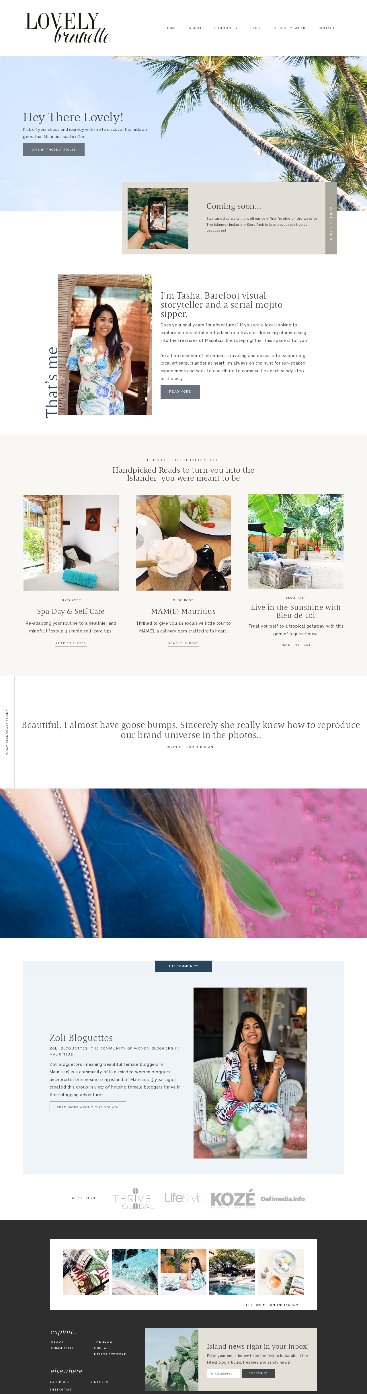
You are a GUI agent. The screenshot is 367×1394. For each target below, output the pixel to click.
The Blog (103, 1341)
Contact (326, 28)
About (195, 28)
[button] (331, 218)
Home (171, 28)
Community (226, 28)
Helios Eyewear (288, 28)
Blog (255, 28)
